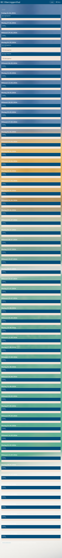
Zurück (3, 9)
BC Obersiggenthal (10, 2)
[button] (31, 17)
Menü (58, 2)
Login (52, 2)
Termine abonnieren (6, 542)
